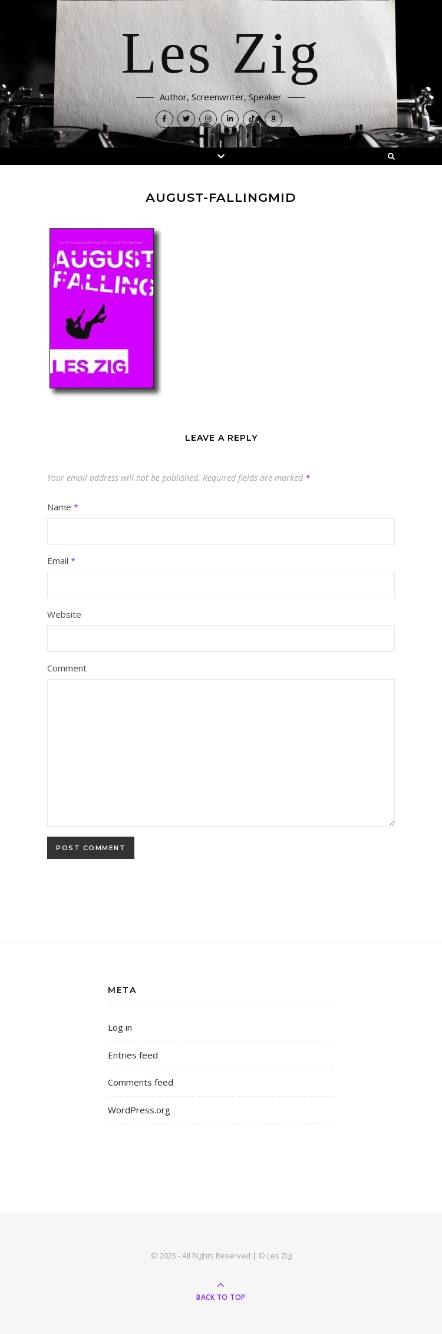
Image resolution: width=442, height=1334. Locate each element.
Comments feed (140, 1082)
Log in (120, 1027)
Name (62, 507)
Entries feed (133, 1055)
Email (61, 560)
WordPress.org (139, 1110)
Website (64, 614)
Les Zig (221, 54)
